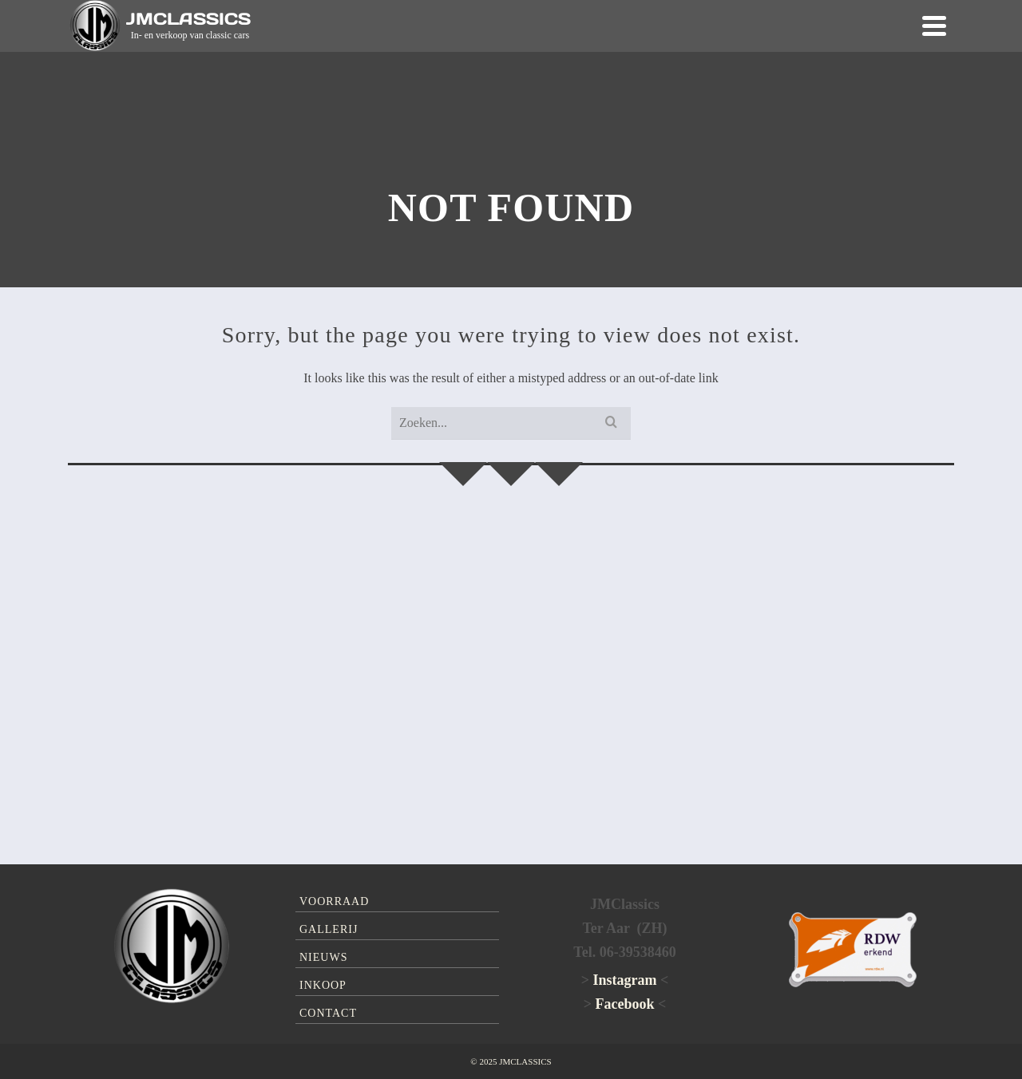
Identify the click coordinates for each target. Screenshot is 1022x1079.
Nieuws (323, 957)
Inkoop (323, 985)
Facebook (625, 1004)
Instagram (624, 980)
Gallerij (328, 929)
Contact (328, 1013)
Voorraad (334, 901)
